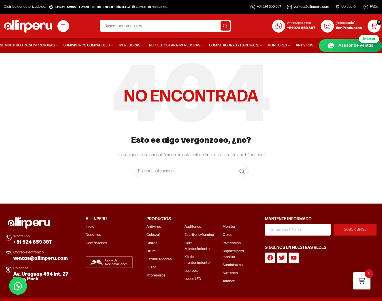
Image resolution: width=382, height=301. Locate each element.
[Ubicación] (337, 7)
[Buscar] (165, 26)
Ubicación (349, 7)
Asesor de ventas (353, 44)
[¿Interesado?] (327, 26)
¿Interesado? (345, 23)
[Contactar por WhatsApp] (18, 285)
